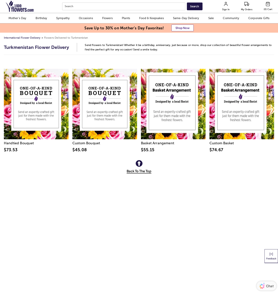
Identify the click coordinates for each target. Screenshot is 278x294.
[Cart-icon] (268, 6)
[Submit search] (194, 6)
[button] (17, 18)
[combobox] (124, 6)
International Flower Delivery (22, 37)
